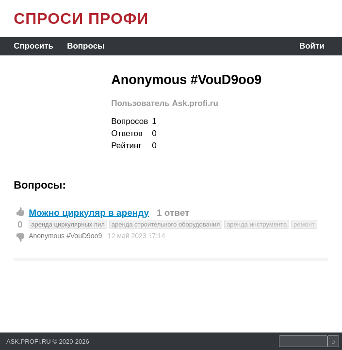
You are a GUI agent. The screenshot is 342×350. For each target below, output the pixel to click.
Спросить (33, 46)
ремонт (304, 224)
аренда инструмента (257, 224)
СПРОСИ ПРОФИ (81, 18)
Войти (312, 46)
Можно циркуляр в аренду (89, 213)
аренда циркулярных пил (68, 224)
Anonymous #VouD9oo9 (65, 236)
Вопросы (85, 46)
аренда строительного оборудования (166, 224)
